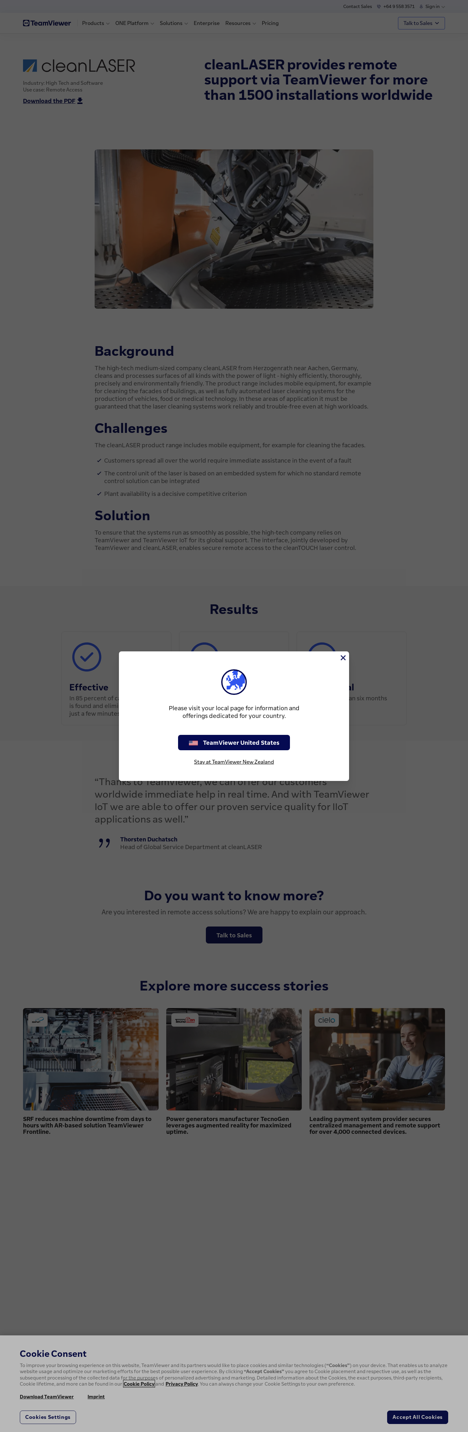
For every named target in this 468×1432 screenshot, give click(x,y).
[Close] (342, 657)
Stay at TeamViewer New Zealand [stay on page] (234, 761)
